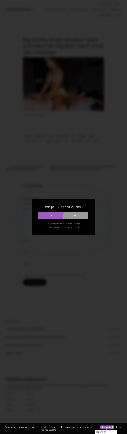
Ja (51, 215)
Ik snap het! (107, 427)
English (101, 431)
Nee (76, 215)
